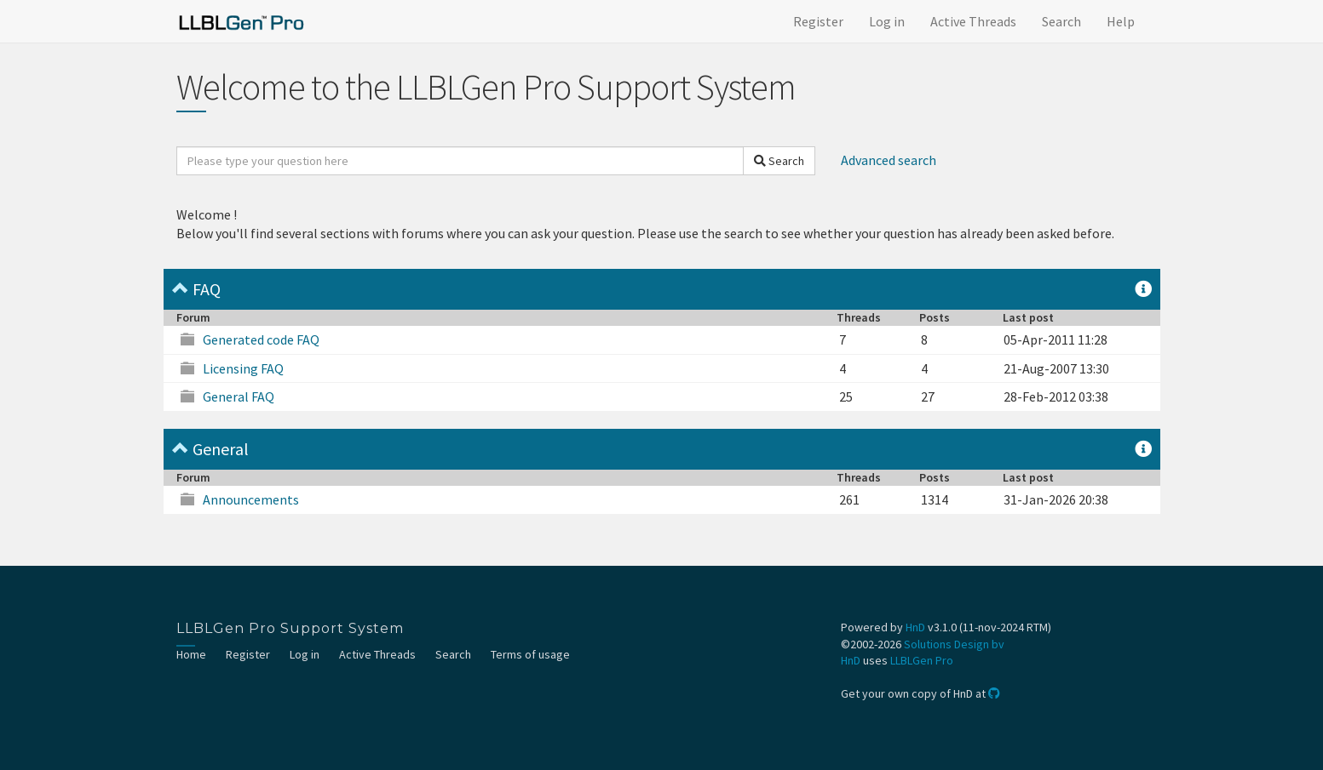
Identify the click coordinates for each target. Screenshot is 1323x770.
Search (1061, 21)
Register (818, 21)
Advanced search (888, 159)
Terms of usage (530, 654)
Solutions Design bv (954, 644)
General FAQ (238, 396)
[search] (460, 160)
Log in (887, 21)
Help (1121, 21)
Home (191, 654)
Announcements (251, 499)
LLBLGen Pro (921, 660)
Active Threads (973, 21)
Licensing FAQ (243, 368)
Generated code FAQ (261, 339)
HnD (915, 627)
